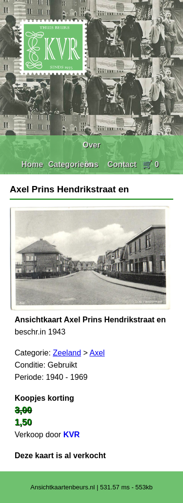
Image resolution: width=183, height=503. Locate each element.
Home (32, 164)
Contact (122, 164)
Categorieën (70, 164)
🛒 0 (150, 164)
